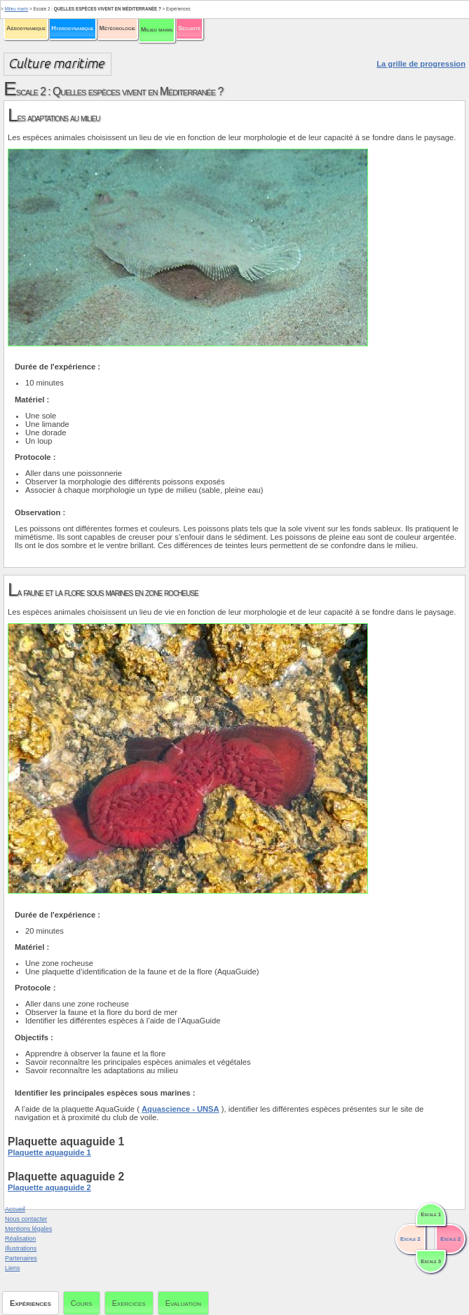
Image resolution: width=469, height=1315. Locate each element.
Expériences (30, 1303)
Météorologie (117, 28)
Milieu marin (156, 29)
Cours (82, 1303)
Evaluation (183, 1303)
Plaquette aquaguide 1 (49, 1152)
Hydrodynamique (72, 28)
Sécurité (189, 28)
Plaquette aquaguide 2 (49, 1187)
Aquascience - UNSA (180, 1109)
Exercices (129, 1303)
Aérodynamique (26, 28)
